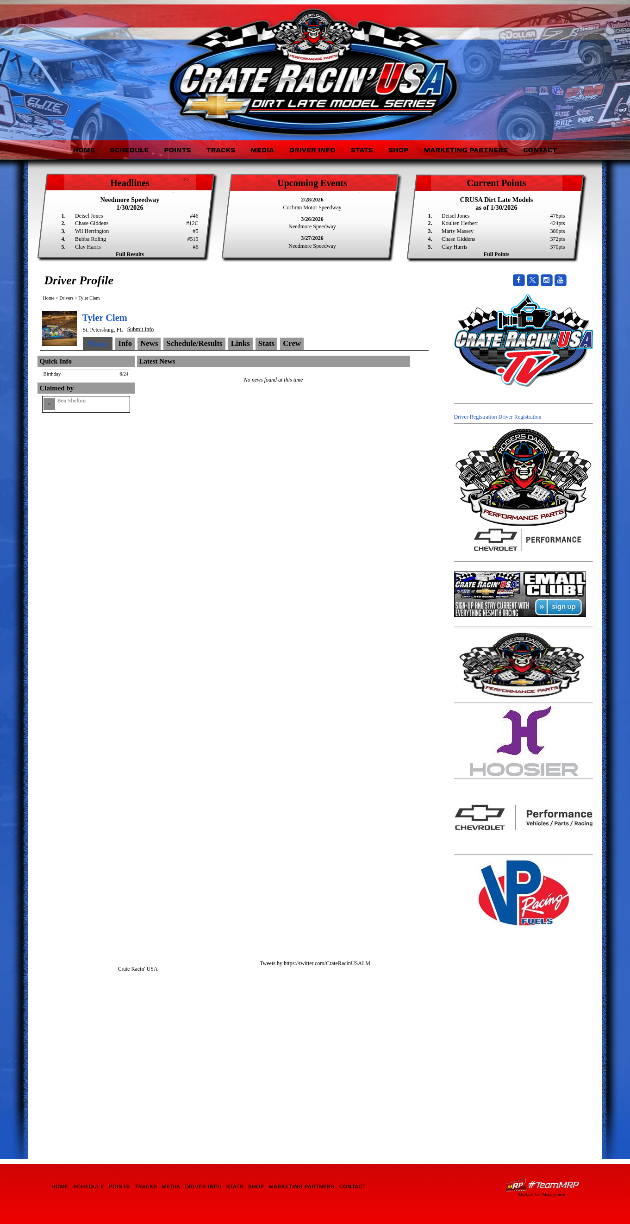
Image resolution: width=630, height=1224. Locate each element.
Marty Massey (458, 231)
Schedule (129, 149)
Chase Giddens (91, 223)
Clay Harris (88, 247)
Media (262, 149)
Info (125, 343)
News (149, 343)
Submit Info (140, 329)
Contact (540, 149)
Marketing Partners (466, 149)
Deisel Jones (89, 216)
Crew (292, 343)
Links (240, 343)
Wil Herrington (92, 231)
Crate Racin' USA (137, 969)
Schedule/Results (194, 343)
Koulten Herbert (460, 223)
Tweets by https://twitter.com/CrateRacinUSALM (315, 963)
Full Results (130, 254)
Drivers (66, 298)
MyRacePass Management (541, 1194)
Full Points (497, 254)
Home (84, 149)
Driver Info (312, 149)
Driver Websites (542, 1185)
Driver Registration (475, 417)
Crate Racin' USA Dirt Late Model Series (122, 64)
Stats (362, 149)
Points (177, 149)
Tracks (220, 149)
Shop (398, 149)
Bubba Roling (90, 239)
